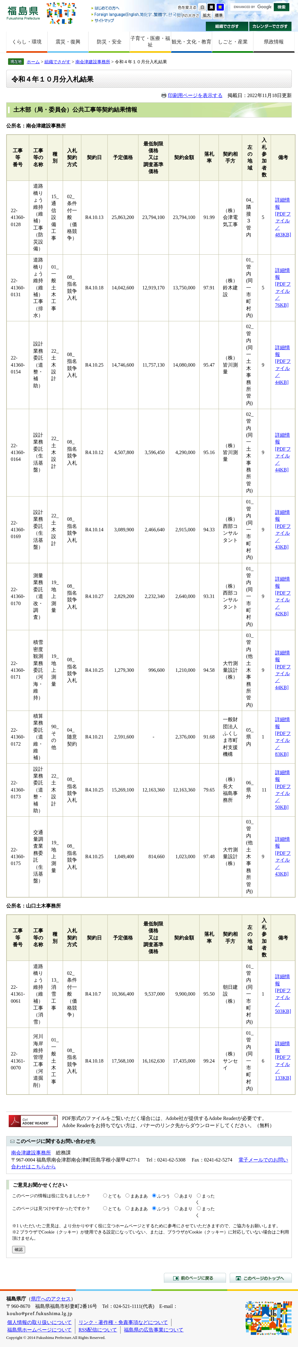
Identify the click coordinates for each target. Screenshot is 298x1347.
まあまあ (139, 1195)
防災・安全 (109, 41)
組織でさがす (227, 26)
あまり (185, 1195)
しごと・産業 (233, 41)
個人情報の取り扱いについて (39, 1322)
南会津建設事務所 (92, 61)
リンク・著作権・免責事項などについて (123, 1322)
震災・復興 (68, 41)
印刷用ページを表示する (195, 95)
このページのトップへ (261, 1278)
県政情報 (274, 41)
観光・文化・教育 (191, 41)
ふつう (163, 1195)
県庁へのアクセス (51, 1298)
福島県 (23, 13)
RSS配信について (98, 1329)
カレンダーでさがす (270, 26)
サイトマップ (137, 20)
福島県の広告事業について (153, 1329)
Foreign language (137, 14)
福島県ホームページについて (39, 1329)
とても (114, 1195)
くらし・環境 (27, 41)
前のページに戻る (195, 1278)
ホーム (33, 61)
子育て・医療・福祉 (150, 41)
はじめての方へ (137, 8)
